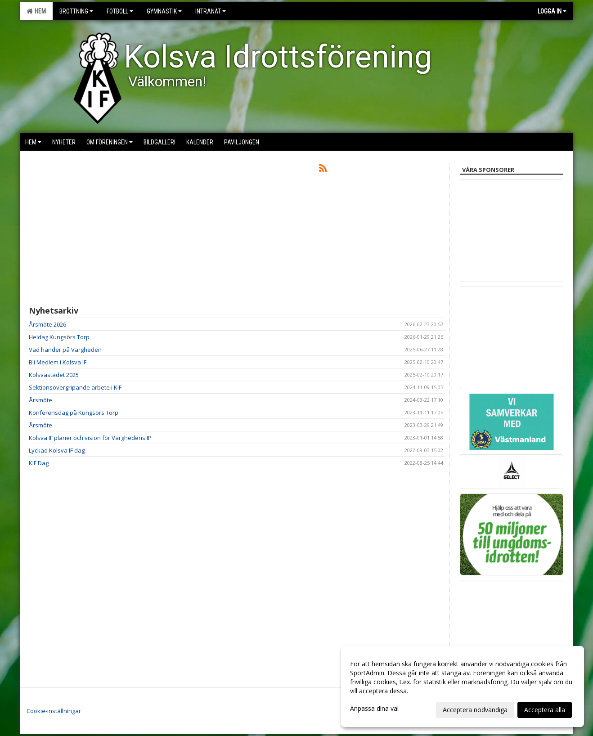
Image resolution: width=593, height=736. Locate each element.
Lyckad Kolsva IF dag (57, 450)
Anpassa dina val (374, 709)
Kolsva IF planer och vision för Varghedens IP (90, 438)
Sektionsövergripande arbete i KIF (75, 387)
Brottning (76, 11)
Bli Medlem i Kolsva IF (57, 362)
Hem (36, 11)
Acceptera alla (544, 709)
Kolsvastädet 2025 (54, 375)
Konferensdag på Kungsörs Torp (73, 412)
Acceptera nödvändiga (475, 709)
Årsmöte (40, 400)
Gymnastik (164, 11)
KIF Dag (39, 463)
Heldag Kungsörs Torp (59, 337)
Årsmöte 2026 (47, 324)
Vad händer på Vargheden (65, 350)
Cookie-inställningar (54, 711)
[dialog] (462, 686)
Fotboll (120, 11)
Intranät (210, 11)
